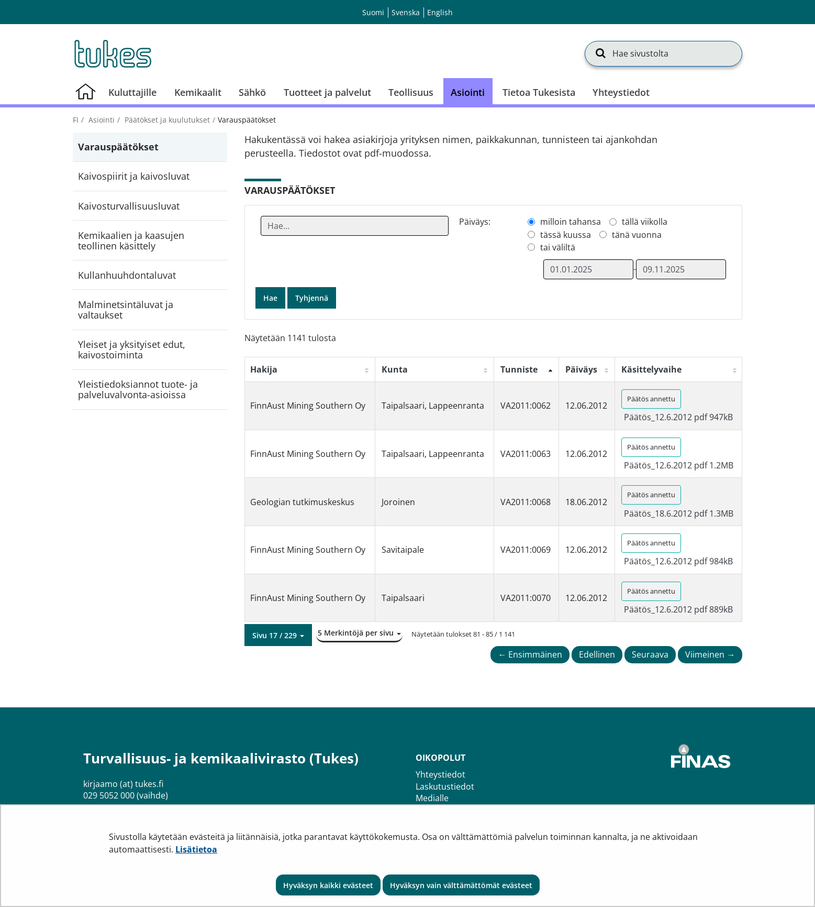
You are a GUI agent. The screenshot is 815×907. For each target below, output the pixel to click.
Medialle (432, 798)
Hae (270, 298)
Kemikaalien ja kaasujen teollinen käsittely (131, 240)
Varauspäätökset (118, 146)
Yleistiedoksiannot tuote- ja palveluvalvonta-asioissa (138, 389)
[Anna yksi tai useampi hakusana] (355, 226)
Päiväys (581, 369)
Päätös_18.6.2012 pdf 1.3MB (678, 513)
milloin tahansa (570, 221)
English (440, 12)
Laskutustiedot (445, 786)
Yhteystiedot (440, 774)
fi (76, 120)
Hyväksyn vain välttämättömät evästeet (461, 885)
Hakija (263, 369)
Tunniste (519, 369)
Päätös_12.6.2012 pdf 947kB (678, 417)
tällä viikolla (644, 221)
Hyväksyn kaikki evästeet (328, 885)
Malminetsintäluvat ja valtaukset (125, 309)
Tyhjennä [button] (311, 298)
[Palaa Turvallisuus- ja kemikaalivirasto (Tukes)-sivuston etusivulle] (112, 53)
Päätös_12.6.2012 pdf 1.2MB (678, 465)
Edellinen (597, 654)
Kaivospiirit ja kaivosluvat (133, 176)
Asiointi (100, 120)
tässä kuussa (565, 235)
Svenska (406, 12)
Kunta (395, 369)
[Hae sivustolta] (663, 53)
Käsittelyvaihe (651, 369)
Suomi (373, 12)
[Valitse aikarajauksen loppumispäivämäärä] (681, 269)
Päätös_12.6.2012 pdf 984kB (678, 561)
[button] (278, 635)
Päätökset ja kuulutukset (166, 120)
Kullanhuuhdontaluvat (127, 275)
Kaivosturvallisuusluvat (129, 206)
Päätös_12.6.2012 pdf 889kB (678, 609)
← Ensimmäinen (530, 654)
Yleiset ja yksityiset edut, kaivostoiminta (131, 349)
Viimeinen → (710, 654)
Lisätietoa (196, 849)
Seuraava (650, 654)
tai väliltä (557, 247)
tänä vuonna (637, 235)
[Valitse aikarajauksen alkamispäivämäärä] (588, 269)
